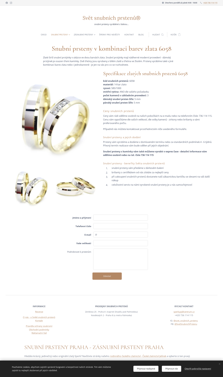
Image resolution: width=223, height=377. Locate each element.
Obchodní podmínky (39, 329)
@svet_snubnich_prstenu (185, 320)
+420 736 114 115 (210, 2)
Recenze (39, 311)
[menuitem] (44, 34)
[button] (159, 34)
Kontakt (39, 320)
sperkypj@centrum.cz (183, 311)
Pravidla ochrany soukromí (39, 326)
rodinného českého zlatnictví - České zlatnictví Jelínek (138, 356)
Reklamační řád (39, 333)
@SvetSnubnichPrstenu (186, 324)
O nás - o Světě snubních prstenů (39, 317)
